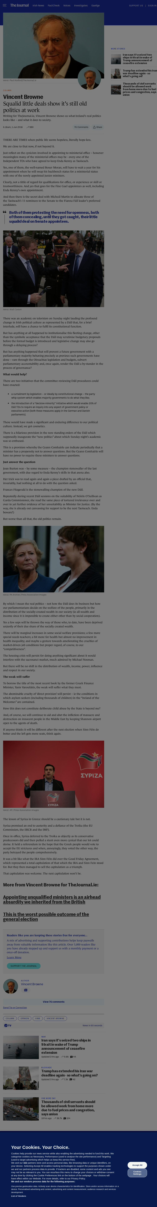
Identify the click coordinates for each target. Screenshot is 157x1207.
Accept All (137, 1165)
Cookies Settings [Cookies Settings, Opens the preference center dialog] (137, 1172)
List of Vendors (18, 1196)
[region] (78, 1169)
